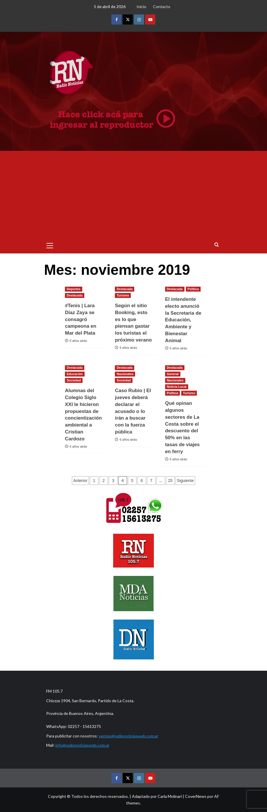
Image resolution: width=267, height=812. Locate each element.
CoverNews (195, 796)
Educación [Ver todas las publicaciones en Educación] (75, 374)
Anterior (80, 480)
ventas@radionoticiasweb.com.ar (128, 735)
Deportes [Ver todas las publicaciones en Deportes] (74, 289)
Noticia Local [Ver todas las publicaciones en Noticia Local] (176, 386)
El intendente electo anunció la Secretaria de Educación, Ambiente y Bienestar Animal (183, 319)
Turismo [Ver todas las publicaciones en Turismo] (123, 295)
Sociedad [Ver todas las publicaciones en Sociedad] (74, 380)
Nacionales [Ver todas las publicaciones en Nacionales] (125, 374)
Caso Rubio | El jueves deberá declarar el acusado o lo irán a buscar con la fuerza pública (133, 411)
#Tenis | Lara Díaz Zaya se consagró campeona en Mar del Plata (80, 319)
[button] (50, 245)
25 (170, 480)
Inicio (141, 6)
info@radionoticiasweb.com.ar (82, 745)
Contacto (161, 6)
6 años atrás (78, 340)
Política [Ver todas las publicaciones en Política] (193, 289)
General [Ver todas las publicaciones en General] (173, 374)
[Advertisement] (133, 194)
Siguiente (185, 480)
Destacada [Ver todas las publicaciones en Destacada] (75, 295)
